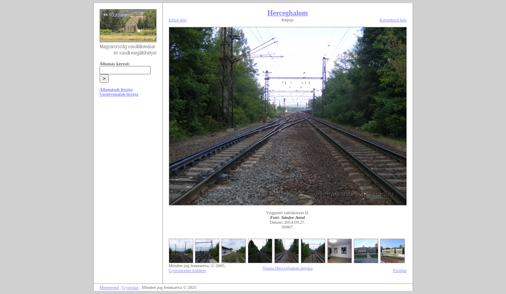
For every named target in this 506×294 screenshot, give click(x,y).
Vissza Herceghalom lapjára (287, 268)
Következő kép (393, 19)
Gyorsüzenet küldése (187, 270)
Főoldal (400, 270)
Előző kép (178, 19)
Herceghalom (287, 13)
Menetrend (109, 287)
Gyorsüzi (130, 287)
